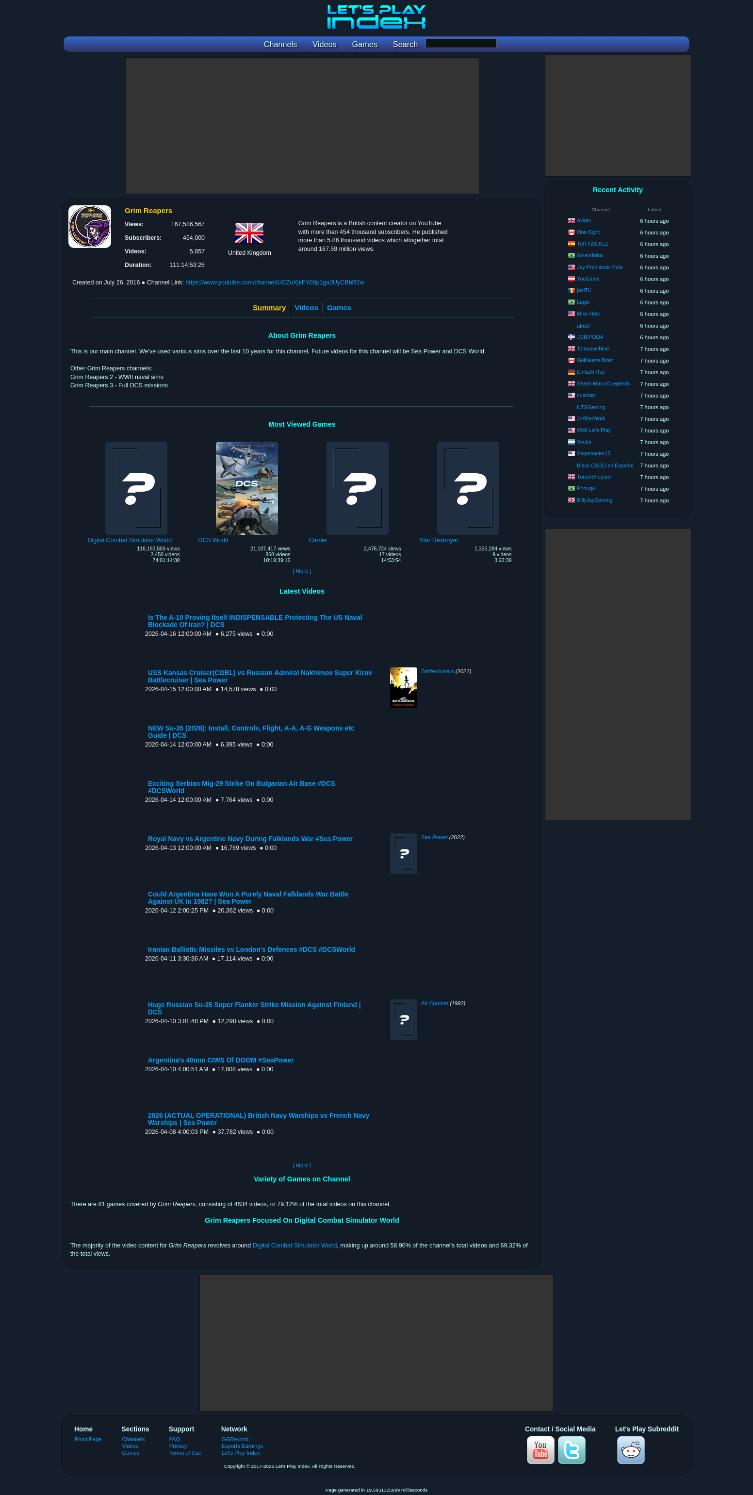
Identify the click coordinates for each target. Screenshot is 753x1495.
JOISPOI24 (590, 337)
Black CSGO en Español (605, 465)
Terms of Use (185, 1453)
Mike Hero (588, 313)
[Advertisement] (302, 126)
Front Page (88, 1439)
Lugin (583, 302)
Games (339, 307)
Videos (306, 307)
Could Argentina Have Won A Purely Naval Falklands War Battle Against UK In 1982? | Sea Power (248, 898)
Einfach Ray (591, 372)
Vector (584, 442)
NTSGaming (591, 407)
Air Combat (434, 1003)
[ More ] (302, 571)
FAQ (174, 1439)
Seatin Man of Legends (603, 383)
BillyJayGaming (594, 500)
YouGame (588, 279)
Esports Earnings (242, 1446)
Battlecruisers (437, 671)
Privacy (178, 1446)
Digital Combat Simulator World (295, 1245)
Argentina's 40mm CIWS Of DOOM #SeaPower (221, 1060)
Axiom (584, 220)
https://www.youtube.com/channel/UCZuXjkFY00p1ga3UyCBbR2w (275, 282)
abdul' (583, 326)
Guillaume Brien (595, 360)
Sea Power (434, 837)
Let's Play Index (241, 1453)
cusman (586, 395)
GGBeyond (235, 1439)
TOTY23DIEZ (592, 244)
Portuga (586, 488)
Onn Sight (588, 232)
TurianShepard (594, 477)
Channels (133, 1439)
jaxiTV (584, 290)
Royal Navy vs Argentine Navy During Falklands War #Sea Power (250, 839)
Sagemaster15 (593, 453)
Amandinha (590, 255)
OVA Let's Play (594, 430)
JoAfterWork (591, 418)
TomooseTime (593, 348)
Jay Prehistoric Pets (599, 267)
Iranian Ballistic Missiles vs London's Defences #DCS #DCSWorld (251, 949)
